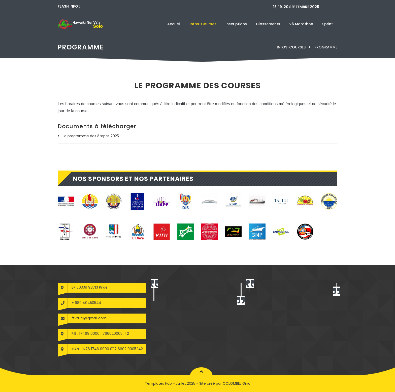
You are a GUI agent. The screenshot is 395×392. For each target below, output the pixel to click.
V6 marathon (301, 23)
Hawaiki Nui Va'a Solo (284, 287)
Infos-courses (203, 23)
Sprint (327, 23)
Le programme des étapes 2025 (91, 135)
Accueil (174, 23)
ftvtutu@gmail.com (89, 318)
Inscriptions (236, 23)
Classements (268, 23)
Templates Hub (158, 383)
